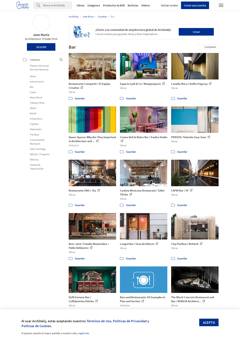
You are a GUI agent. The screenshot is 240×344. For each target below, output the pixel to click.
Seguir (41, 47)
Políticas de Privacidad (130, 321)
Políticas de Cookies (36, 326)
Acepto (209, 322)
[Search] (57, 5)
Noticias (133, 5)
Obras (80, 5)
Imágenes (93, 5)
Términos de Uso (99, 321)
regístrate (83, 333)
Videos (145, 5)
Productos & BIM (114, 5)
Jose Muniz (41, 35)
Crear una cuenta (195, 5)
